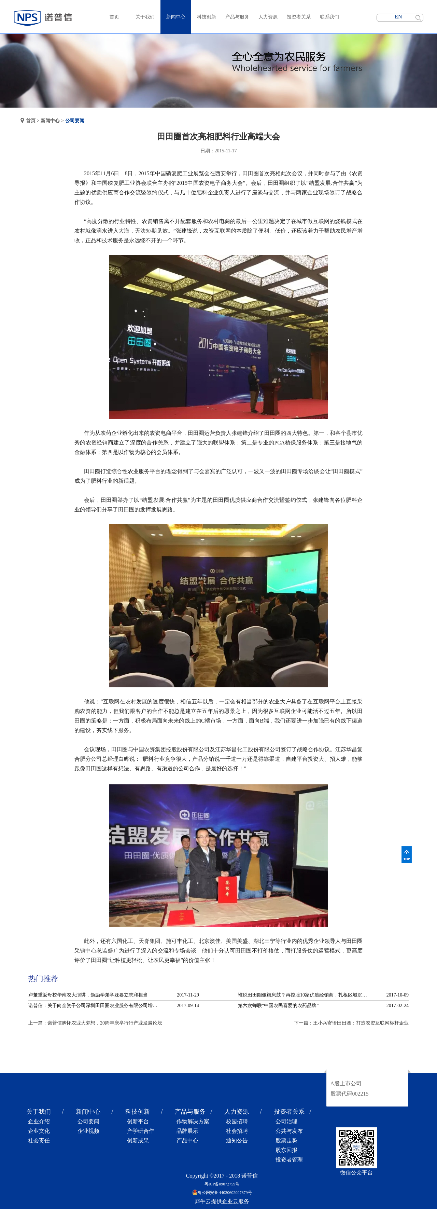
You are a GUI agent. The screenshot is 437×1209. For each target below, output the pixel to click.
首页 (114, 16)
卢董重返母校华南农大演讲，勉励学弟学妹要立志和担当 (88, 995)
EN (398, 16)
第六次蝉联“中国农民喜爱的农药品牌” (278, 1005)
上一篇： (95, 1023)
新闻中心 (50, 120)
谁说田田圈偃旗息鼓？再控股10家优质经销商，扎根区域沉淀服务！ (304, 995)
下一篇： (351, 1023)
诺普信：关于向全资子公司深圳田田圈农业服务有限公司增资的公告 (94, 1005)
